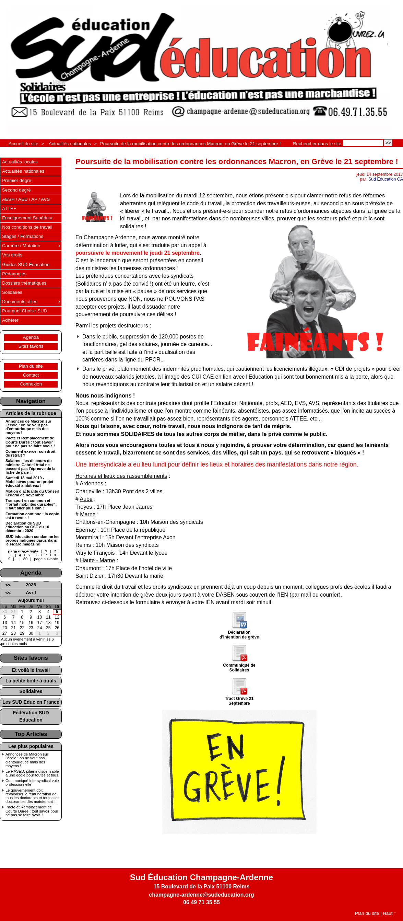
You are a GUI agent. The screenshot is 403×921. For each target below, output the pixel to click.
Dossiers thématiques (24, 283)
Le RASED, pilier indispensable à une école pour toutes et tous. (32, 773)
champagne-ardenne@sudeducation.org (201, 895)
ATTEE (9, 208)
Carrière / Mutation (21, 245)
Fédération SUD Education (31, 716)
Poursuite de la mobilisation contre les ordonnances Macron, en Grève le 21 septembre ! (190, 143)
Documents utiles (19, 301)
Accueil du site (23, 143)
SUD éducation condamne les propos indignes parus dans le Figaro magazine (32, 540)
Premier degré (16, 180)
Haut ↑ (389, 913)
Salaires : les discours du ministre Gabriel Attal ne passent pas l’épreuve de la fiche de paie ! (30, 466)
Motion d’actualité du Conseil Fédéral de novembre (32, 493)
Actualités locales (20, 161)
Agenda (31, 337)
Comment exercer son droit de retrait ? (30, 453)
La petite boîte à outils (30, 680)
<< (8, 584)
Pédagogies (14, 273)
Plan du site (31, 366)
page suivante (46, 559)
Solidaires (12, 292)
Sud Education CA (385, 179)
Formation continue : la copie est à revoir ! (32, 516)
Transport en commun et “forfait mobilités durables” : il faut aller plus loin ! (31, 504)
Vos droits (12, 254)
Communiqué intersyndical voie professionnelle (32, 782)
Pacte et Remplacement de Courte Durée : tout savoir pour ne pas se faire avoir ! (30, 442)
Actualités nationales (70, 143)
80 (25, 559)
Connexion (31, 384)
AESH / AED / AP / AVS (26, 199)
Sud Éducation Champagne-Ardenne (201, 877)
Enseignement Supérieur (27, 217)
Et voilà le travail (31, 670)
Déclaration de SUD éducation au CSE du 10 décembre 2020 (27, 527)
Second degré (16, 190)
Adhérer (10, 320)
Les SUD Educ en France (30, 702)
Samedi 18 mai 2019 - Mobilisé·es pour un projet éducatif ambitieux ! (29, 481)
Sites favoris (30, 346)
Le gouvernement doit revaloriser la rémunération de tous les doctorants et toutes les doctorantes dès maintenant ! (32, 796)
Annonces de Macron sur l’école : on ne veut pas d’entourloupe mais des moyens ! (28, 427)
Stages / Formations (22, 236)
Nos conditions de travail (27, 227)
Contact (31, 375)
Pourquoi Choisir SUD (24, 310)
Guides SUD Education (25, 264)
